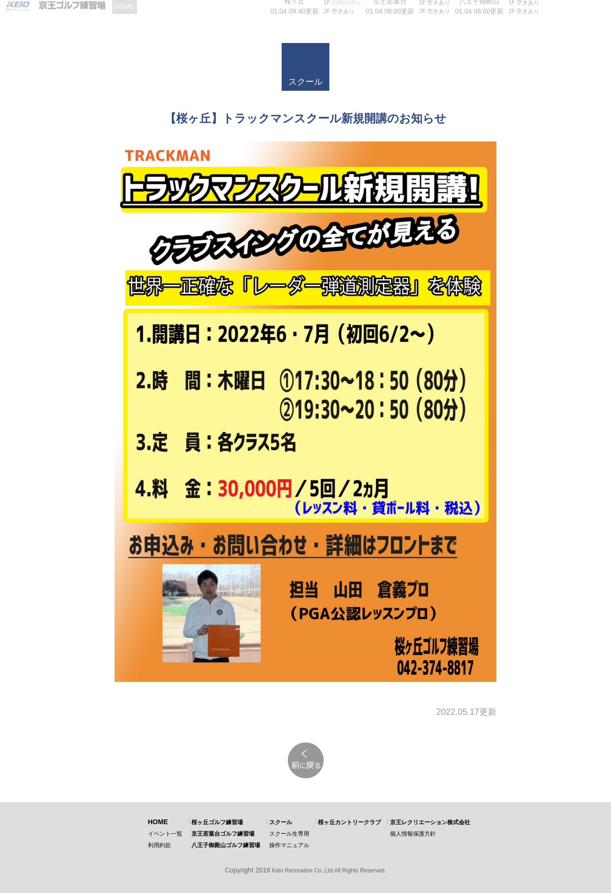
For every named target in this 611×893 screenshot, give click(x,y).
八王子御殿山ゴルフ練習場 (225, 845)
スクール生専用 (289, 833)
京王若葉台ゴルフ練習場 (222, 833)
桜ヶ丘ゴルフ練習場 (217, 822)
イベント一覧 (165, 833)
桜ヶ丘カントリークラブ (349, 822)
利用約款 (159, 845)
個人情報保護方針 (413, 833)
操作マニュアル (289, 845)
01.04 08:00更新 (390, 9)
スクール (280, 822)
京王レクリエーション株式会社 (430, 822)
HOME (158, 822)
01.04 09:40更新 (294, 9)
